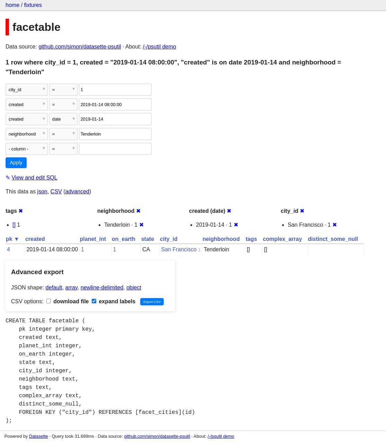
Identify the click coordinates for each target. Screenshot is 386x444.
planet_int (93, 239)
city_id (169, 239)
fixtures (33, 5)
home (12, 5)
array (71, 287)
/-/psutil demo (159, 47)
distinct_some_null (333, 239)
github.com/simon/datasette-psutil (79, 47)
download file (67, 301)
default (54, 287)
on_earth (123, 239)
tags (251, 239)
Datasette (38, 436)
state (147, 239)
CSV (56, 191)
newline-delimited (102, 287)
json (42, 191)
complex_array (282, 239)
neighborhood (221, 239)
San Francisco (179, 249)
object (133, 287)
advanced (77, 191)
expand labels (113, 301)
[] (14, 225)
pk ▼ (12, 239)
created (35, 239)
